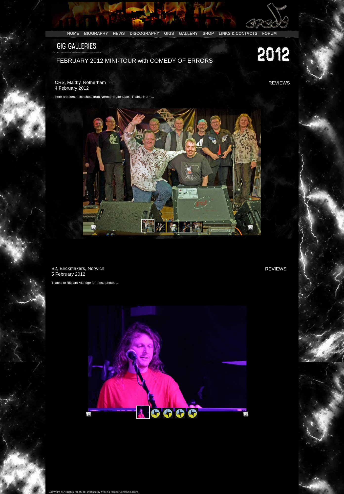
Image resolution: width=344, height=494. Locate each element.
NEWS (119, 33)
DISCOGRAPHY (144, 33)
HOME (73, 33)
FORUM (269, 33)
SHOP (208, 33)
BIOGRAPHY (96, 33)
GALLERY (188, 33)
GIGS (169, 33)
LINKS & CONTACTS (238, 33)
